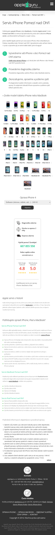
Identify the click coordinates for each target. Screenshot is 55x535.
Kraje (4, 15)
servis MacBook (13, 381)
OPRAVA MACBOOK (26, 512)
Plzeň (44, 502)
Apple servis (29, 305)
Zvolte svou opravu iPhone (17, 61)
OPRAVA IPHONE (9, 512)
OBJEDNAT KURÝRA (44, 512)
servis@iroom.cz (27, 255)
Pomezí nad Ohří (37, 15)
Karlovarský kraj (14, 15)
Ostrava (50, 502)
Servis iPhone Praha (20, 504)
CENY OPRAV (22, 514)
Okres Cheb (26, 15)
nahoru (49, 460)
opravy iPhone (45, 335)
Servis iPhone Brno (35, 504)
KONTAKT (34, 514)
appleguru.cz (19, 502)
